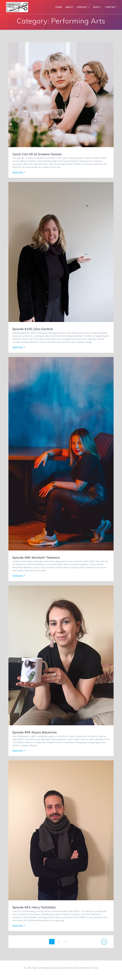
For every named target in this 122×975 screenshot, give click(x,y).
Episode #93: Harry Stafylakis (34, 907)
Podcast (82, 7)
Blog (96, 7)
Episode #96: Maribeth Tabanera (36, 557)
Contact (110, 7)
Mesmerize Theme (89, 967)
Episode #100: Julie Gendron (32, 329)
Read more (17, 172)
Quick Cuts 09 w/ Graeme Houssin (37, 154)
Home (58, 7)
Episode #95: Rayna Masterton (34, 732)
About (69, 7)
